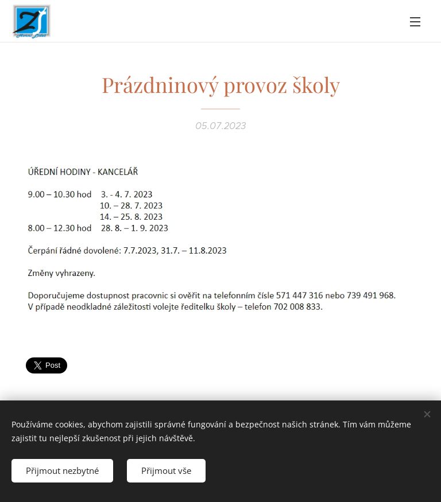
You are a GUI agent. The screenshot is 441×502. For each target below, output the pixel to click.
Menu (415, 21)
